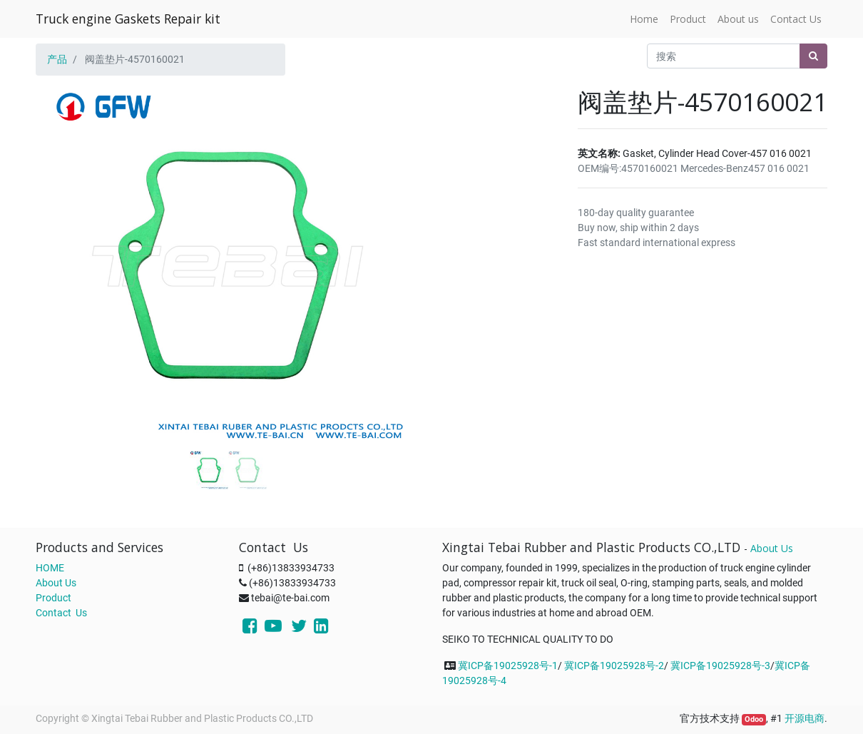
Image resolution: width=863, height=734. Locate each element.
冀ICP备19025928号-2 (614, 665)
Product (53, 597)
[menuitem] (644, 19)
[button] (64, 229)
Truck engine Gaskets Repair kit (128, 18)
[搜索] (813, 56)
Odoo (754, 719)
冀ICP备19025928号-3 (720, 665)
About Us (56, 582)
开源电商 (804, 718)
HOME (50, 568)
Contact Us (61, 612)
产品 (57, 59)
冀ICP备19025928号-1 (508, 665)
